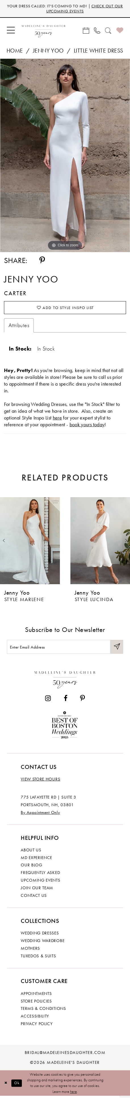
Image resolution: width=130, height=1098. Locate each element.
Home (15, 51)
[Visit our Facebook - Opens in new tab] (65, 700)
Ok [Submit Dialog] (18, 1085)
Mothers (30, 950)
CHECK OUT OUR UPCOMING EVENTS (81, 8)
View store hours (40, 781)
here (73, 1093)
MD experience (36, 859)
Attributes (19, 326)
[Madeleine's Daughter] (65, 680)
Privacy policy (37, 1025)
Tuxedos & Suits (38, 957)
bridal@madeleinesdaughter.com (65, 1054)
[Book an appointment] (86, 30)
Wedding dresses (40, 935)
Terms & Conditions (43, 1010)
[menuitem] (11, 31)
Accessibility (35, 1018)
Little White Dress (98, 51)
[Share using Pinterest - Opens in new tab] (42, 261)
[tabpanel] (65, 156)
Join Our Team (37, 889)
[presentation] (30, 542)
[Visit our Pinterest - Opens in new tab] (82, 700)
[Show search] (108, 30)
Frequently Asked (40, 874)
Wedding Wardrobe (42, 942)
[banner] (43, 31)
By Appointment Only (40, 814)
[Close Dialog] (6, 1085)
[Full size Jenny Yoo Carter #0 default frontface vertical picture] (65, 156)
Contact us (34, 897)
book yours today (87, 425)
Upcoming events (40, 882)
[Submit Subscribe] (116, 648)
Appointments (36, 995)
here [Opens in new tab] (57, 419)
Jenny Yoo (48, 51)
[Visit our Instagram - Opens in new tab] (48, 700)
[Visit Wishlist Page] (119, 30)
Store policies (36, 1003)
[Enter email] (65, 648)
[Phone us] (97, 30)
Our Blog (31, 867)
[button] (11, 31)
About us (31, 852)
